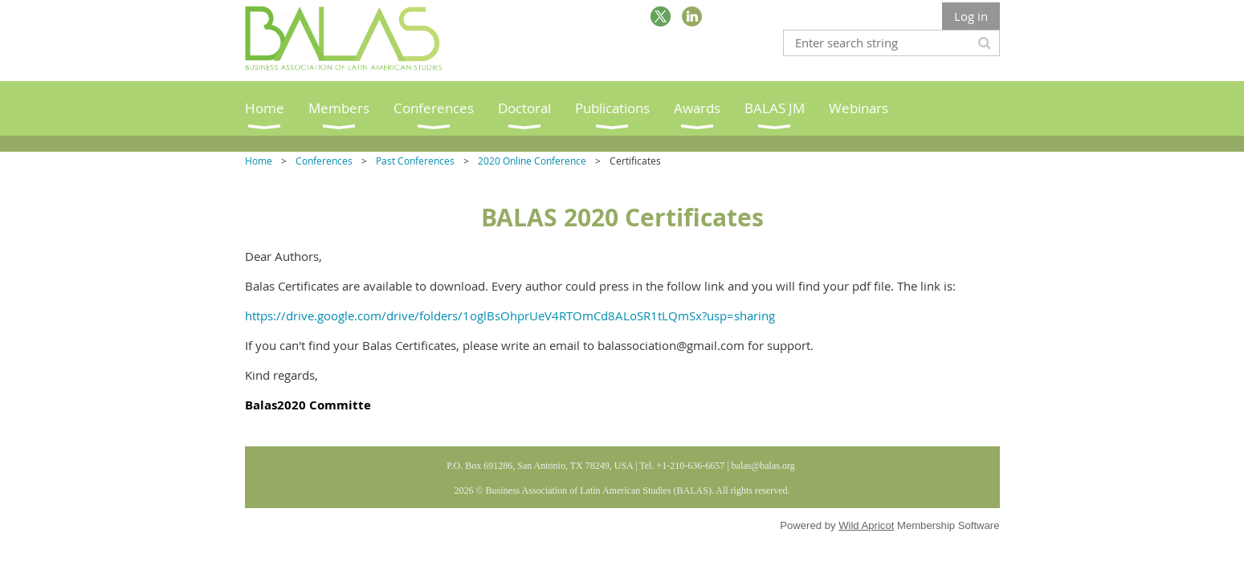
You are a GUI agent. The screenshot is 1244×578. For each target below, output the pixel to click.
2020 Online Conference (532, 160)
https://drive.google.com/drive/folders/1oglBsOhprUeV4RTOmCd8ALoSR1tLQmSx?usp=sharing (510, 315)
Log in (971, 16)
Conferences (324, 160)
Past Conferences (415, 160)
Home (258, 160)
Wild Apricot (866, 525)
